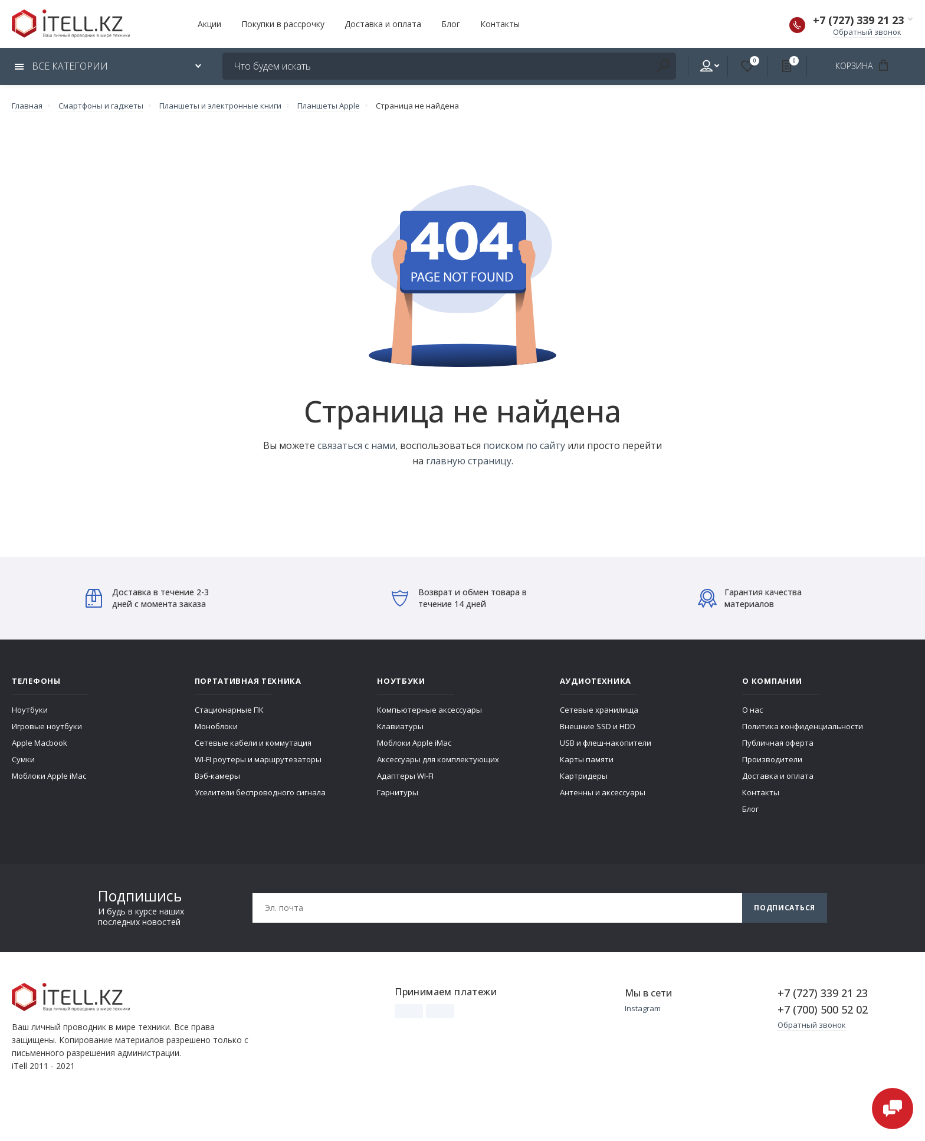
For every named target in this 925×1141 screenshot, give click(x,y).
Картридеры (584, 775)
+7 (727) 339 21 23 (858, 20)
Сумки (23, 759)
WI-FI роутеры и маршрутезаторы (258, 759)
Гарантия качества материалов (750, 597)
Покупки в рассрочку (282, 23)
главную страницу (468, 460)
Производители (772, 759)
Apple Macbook (39, 742)
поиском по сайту (524, 445)
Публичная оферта (778, 742)
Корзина (865, 65)
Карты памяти (587, 759)
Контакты (500, 23)
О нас (752, 709)
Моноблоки (216, 726)
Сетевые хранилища (599, 709)
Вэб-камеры (217, 775)
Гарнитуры (397, 792)
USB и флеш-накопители (605, 742)
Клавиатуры (400, 726)
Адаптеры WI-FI (405, 775)
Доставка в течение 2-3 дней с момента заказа (147, 597)
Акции (209, 23)
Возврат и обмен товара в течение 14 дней (459, 597)
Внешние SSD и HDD (597, 726)
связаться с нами (356, 445)
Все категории (61, 66)
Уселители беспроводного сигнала (260, 792)
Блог (450, 23)
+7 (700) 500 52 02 (823, 1009)
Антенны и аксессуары (602, 792)
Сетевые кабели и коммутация (253, 742)
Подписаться (784, 908)
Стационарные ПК (229, 709)
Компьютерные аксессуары (429, 709)
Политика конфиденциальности (802, 726)
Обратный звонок (867, 32)
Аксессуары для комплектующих (438, 759)
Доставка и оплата (383, 23)
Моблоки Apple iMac (49, 775)
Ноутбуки (30, 709)
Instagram (643, 1008)
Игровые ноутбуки (47, 726)
